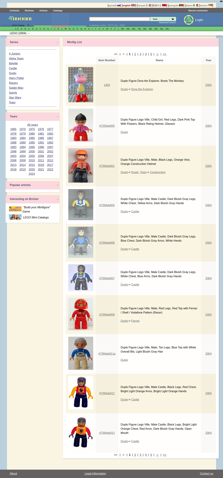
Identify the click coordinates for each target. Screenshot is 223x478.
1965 (13, 129)
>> (165, 54)
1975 (32, 129)
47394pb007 (107, 278)
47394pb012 (107, 393)
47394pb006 (107, 242)
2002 (50, 151)
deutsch (206, 5)
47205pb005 (107, 125)
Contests (14, 10)
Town (12, 102)
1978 (13, 133)
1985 (32, 138)
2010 (32, 160)
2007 (50, 156)
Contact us (206, 473)
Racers (13, 82)
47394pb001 (107, 166)
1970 (23, 129)
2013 (13, 164)
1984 (23, 138)
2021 (41, 169)
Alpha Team (16, 58)
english (129, 5)
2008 (13, 160)
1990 (32, 142)
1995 (32, 147)
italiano (192, 5)
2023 (32, 173)
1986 (41, 138)
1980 (32, 133)
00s (156, 29)
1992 (50, 142)
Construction (158, 172)
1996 (41, 147)
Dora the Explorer (142, 89)
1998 (13, 151)
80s (145, 29)
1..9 (16, 29)
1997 (50, 147)
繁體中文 (159, 5)
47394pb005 (107, 205)
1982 (50, 133)
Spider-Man (16, 87)
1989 (23, 142)
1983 (13, 138)
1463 (107, 85)
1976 (41, 129)
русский (114, 5)
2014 (23, 164)
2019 (23, 169)
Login (199, 20)
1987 (50, 138)
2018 (13, 169)
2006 (41, 156)
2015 (32, 164)
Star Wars (15, 97)
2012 (50, 160)
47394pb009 (107, 314)
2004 (23, 156)
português (176, 5)
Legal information (95, 473)
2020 (32, 169)
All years (32, 124)
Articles (43, 10)
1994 (23, 147)
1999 (23, 151)
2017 (50, 164)
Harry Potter (16, 78)
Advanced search (167, 22)
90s (150, 29)
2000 (32, 151)
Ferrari (135, 320)
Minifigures (60, 20)
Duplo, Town (139, 172)
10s (161, 29)
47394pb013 (107, 432)
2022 (50, 169)
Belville (13, 63)
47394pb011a (107, 353)
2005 (32, 156)
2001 (41, 151)
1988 (13, 142)
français (143, 5)
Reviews (29, 10)
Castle (13, 68)
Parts (77, 20)
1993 (13, 147)
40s (122, 29)
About (13, 473)
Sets (42, 20)
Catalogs (58, 10)
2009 (23, 160)
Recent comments (198, 10)
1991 (41, 142)
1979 (23, 133)
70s (139, 29)
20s (167, 29)
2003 (13, 156)
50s (128, 29)
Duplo (12, 73)
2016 (41, 164)
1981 (41, 133)
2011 (41, 160)
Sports (13, 92)
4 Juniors (14, 53)
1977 (50, 129)
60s (133, 29)
